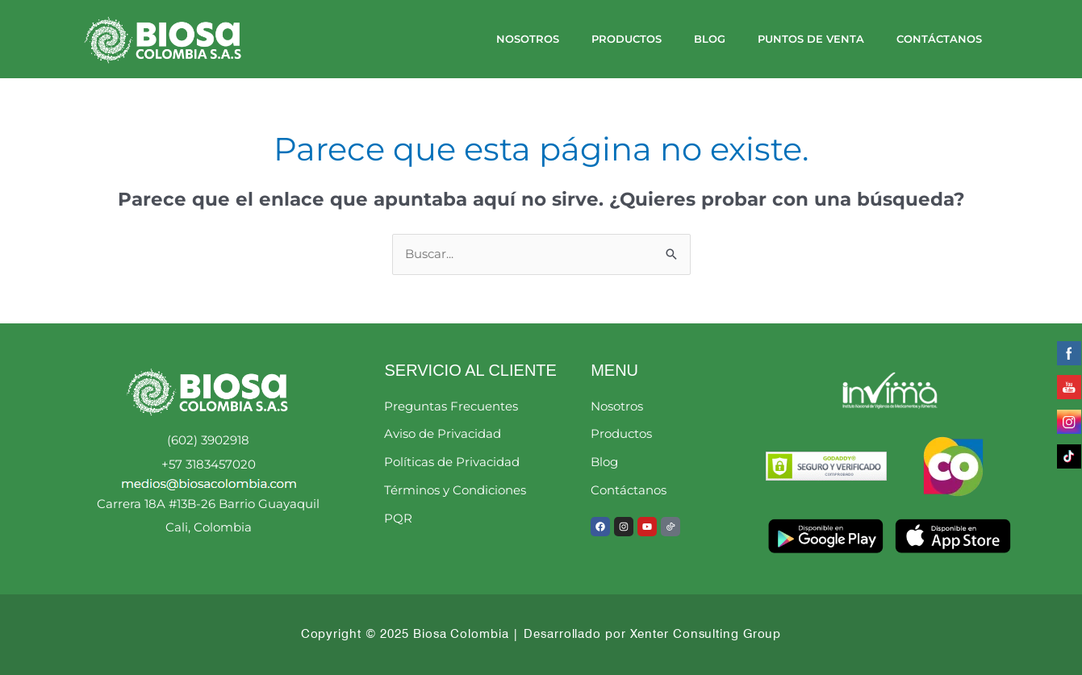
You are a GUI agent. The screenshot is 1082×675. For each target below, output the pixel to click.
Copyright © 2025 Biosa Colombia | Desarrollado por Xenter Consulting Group (541, 634)
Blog (709, 38)
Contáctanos (939, 38)
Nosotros (527, 38)
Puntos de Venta (811, 38)
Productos (626, 38)
